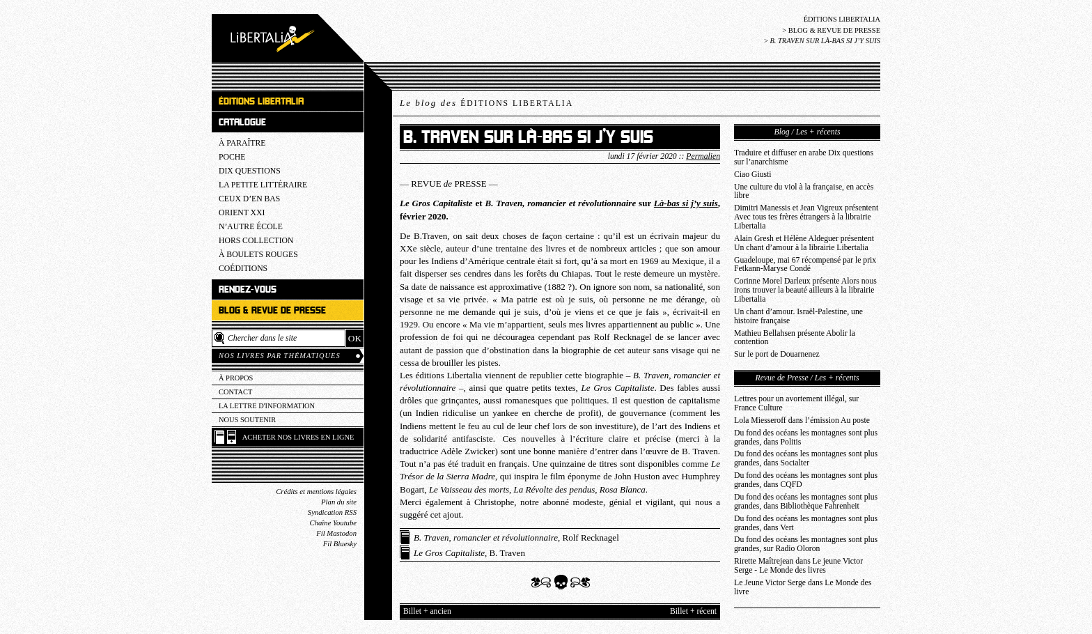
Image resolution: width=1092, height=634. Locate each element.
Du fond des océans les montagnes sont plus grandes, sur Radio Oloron (806, 544)
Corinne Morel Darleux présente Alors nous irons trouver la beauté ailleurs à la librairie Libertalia (805, 290)
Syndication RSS (332, 512)
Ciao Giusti (753, 174)
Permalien (703, 156)
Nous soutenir (247, 420)
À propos (236, 378)
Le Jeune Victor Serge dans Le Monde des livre (802, 587)
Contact (235, 392)
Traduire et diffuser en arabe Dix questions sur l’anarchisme (803, 157)
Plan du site (339, 502)
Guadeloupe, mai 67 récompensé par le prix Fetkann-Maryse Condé (805, 265)
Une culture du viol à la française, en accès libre (803, 192)
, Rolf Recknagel (516, 537)
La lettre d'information (267, 406)
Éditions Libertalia (842, 19)
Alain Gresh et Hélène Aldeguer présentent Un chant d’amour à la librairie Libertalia (804, 243)
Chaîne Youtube (333, 523)
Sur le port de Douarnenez (777, 354)
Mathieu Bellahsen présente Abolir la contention (794, 338)
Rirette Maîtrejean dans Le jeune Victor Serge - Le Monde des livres (798, 566)
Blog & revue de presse (834, 30)
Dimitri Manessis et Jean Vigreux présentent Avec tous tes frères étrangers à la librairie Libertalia (806, 217)
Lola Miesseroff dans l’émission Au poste (802, 420)
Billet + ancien (427, 611)
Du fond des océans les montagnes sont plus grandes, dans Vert (806, 523)
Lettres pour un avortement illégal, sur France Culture (796, 403)
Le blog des (486, 103)
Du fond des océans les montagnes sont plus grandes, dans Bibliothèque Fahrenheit (806, 502)
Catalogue (242, 122)
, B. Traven (469, 553)
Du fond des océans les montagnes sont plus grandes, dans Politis (806, 437)
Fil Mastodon (336, 533)
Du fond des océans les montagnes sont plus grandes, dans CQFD (806, 480)
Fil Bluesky (340, 544)
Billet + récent (693, 611)
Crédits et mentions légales (316, 491)
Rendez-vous (247, 289)
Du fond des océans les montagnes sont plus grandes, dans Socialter (806, 458)
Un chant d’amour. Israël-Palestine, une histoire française (798, 316)
